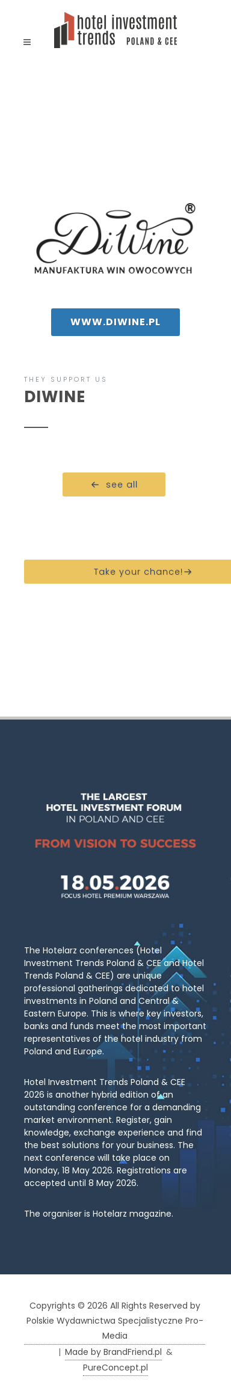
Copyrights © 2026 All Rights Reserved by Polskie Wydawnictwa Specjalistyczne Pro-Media (114, 1321)
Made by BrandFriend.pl (113, 1352)
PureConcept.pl (115, 1368)
